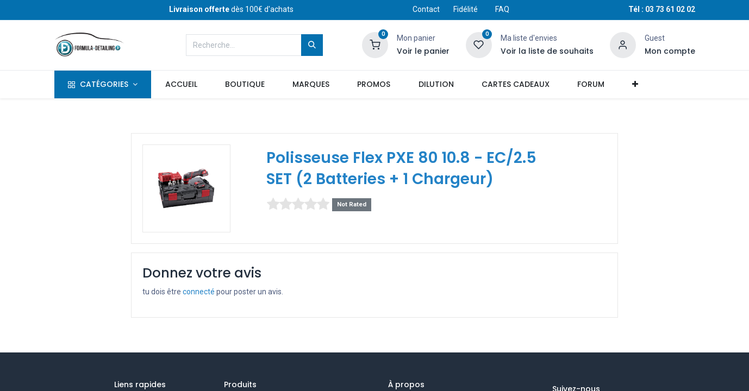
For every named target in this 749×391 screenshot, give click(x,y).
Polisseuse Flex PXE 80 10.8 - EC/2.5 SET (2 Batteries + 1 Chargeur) (401, 168)
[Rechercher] (312, 45)
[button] (635, 85)
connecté (199, 291)
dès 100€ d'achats (231, 9)
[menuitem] (181, 85)
